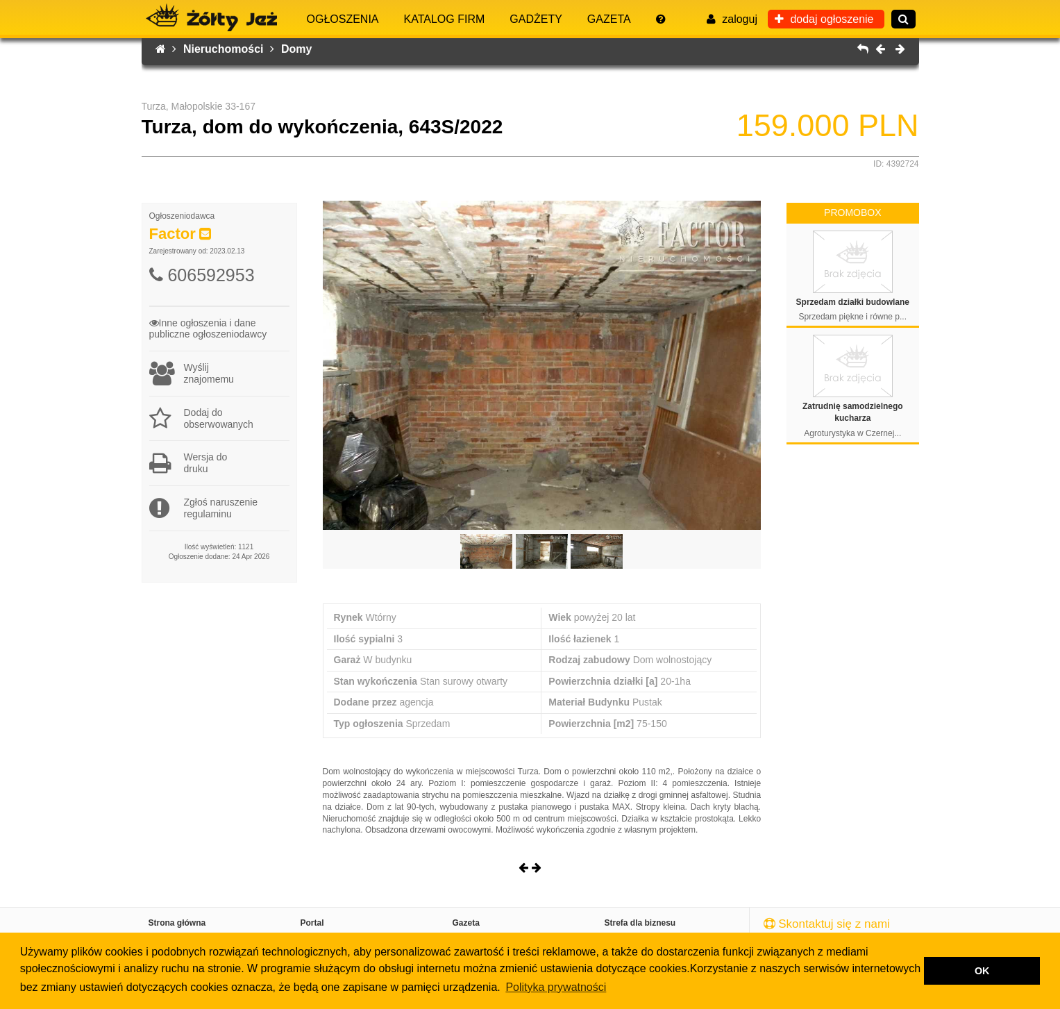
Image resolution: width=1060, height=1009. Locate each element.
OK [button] (982, 970)
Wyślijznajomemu (191, 373)
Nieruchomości (228, 49)
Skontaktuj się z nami (827, 924)
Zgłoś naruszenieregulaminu (203, 508)
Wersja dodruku (188, 463)
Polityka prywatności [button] (555, 987)
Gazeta (609, 19)
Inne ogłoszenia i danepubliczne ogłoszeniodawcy (208, 328)
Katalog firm (444, 19)
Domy (296, 49)
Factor (172, 233)
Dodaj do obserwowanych (201, 419)
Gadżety (536, 19)
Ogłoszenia (343, 19)
